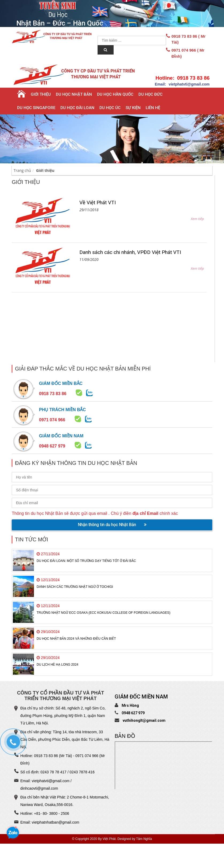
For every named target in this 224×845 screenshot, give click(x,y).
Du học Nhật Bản (74, 94)
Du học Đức (150, 94)
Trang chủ (22, 170)
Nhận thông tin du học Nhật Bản (112, 524)
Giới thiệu (41, 94)
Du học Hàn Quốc (115, 94)
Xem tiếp (197, 218)
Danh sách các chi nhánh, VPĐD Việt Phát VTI (130, 252)
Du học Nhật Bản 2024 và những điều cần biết (76, 638)
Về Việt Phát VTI (97, 202)
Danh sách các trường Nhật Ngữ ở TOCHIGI (75, 587)
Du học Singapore (36, 107)
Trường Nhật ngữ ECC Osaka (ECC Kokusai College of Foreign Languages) (103, 613)
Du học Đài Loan (77, 107)
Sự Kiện (133, 107)
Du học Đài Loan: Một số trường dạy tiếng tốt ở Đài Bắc (86, 561)
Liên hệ (153, 107)
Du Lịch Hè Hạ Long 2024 (57, 664)
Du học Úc (110, 107)
